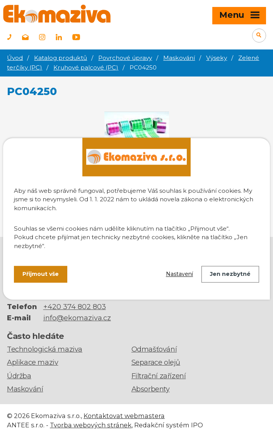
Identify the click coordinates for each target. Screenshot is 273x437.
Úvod (15, 57)
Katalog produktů (60, 57)
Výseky (216, 57)
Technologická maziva (44, 349)
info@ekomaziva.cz (77, 318)
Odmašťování (154, 349)
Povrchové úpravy (125, 57)
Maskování (179, 57)
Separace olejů (155, 362)
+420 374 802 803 (74, 307)
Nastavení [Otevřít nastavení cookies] (179, 273)
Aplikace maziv (32, 362)
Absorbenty (150, 389)
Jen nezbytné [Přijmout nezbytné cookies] (230, 273)
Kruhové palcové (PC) (85, 67)
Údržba (19, 376)
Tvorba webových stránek (90, 425)
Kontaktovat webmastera (124, 416)
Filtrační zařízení (158, 376)
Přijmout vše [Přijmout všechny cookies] (40, 273)
